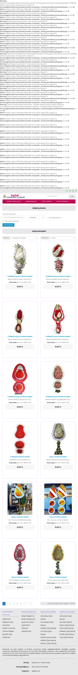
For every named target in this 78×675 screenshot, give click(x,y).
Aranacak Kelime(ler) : (9, 214)
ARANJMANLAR (31, 201)
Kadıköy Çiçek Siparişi (48, 640)
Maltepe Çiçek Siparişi (67, 631)
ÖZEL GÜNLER (46, 201)
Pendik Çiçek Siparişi (67, 634)
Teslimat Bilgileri (8, 631)
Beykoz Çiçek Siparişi (67, 625)
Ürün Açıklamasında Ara (10, 221)
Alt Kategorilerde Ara (54, 218)
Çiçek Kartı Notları (28, 622)
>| (31, 604)
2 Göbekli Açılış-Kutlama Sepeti (20, 276)
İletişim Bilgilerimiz (28, 616)
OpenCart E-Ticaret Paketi (41, 663)
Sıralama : (7, 238)
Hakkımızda (6, 619)
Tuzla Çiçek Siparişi (66, 637)
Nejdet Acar (36, 671)
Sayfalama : (45, 238)
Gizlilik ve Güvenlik (8, 628)
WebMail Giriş (26, 631)
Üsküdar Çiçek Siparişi (48, 637)
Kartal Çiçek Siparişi (67, 628)
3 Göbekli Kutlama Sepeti (20, 457)
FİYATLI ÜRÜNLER (62, 201)
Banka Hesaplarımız (29, 619)
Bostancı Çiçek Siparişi (48, 643)
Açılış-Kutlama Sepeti (58, 457)
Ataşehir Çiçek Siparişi (48, 628)
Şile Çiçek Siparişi (66, 622)
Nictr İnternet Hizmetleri (40, 667)
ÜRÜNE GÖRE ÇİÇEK (14, 201)
